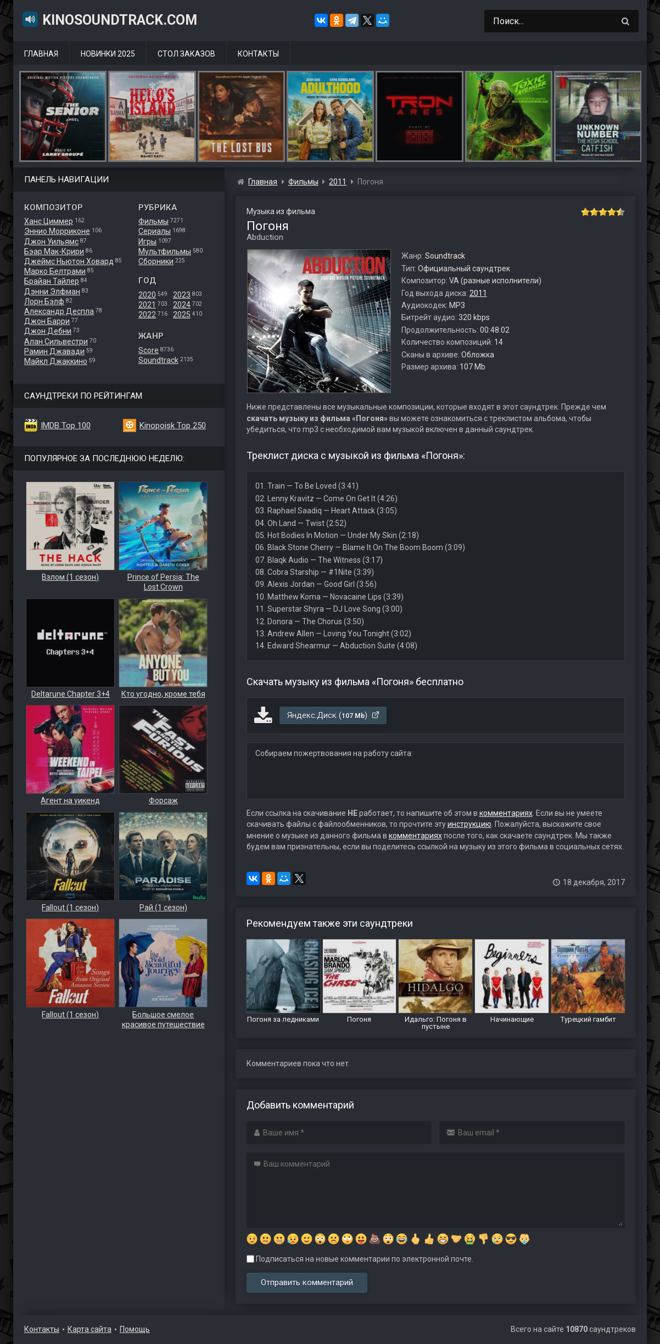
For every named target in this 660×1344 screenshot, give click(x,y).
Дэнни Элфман (52, 291)
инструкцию (469, 824)
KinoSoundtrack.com (109, 19)
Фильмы (153, 221)
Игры (147, 241)
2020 (147, 294)
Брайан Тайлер (51, 281)
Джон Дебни (47, 331)
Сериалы (154, 231)
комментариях (506, 813)
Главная (41, 53)
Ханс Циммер (48, 221)
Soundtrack (158, 360)
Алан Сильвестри (56, 341)
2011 (478, 293)
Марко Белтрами (55, 271)
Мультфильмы (164, 251)
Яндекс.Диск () (333, 715)
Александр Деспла (59, 311)
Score (148, 350)
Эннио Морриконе (57, 231)
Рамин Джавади (54, 351)
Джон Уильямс (51, 241)
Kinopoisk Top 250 (172, 425)
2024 (182, 304)
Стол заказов (186, 53)
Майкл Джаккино (55, 361)
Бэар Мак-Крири (54, 251)
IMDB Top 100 (66, 425)
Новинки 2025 (108, 53)
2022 (147, 314)
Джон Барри (47, 321)
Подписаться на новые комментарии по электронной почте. (360, 1259)
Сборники (156, 261)
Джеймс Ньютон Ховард (69, 261)
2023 (182, 294)
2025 (182, 314)
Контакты (258, 53)
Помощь (135, 1329)
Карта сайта (89, 1329)
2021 (147, 304)
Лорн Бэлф (44, 301)
